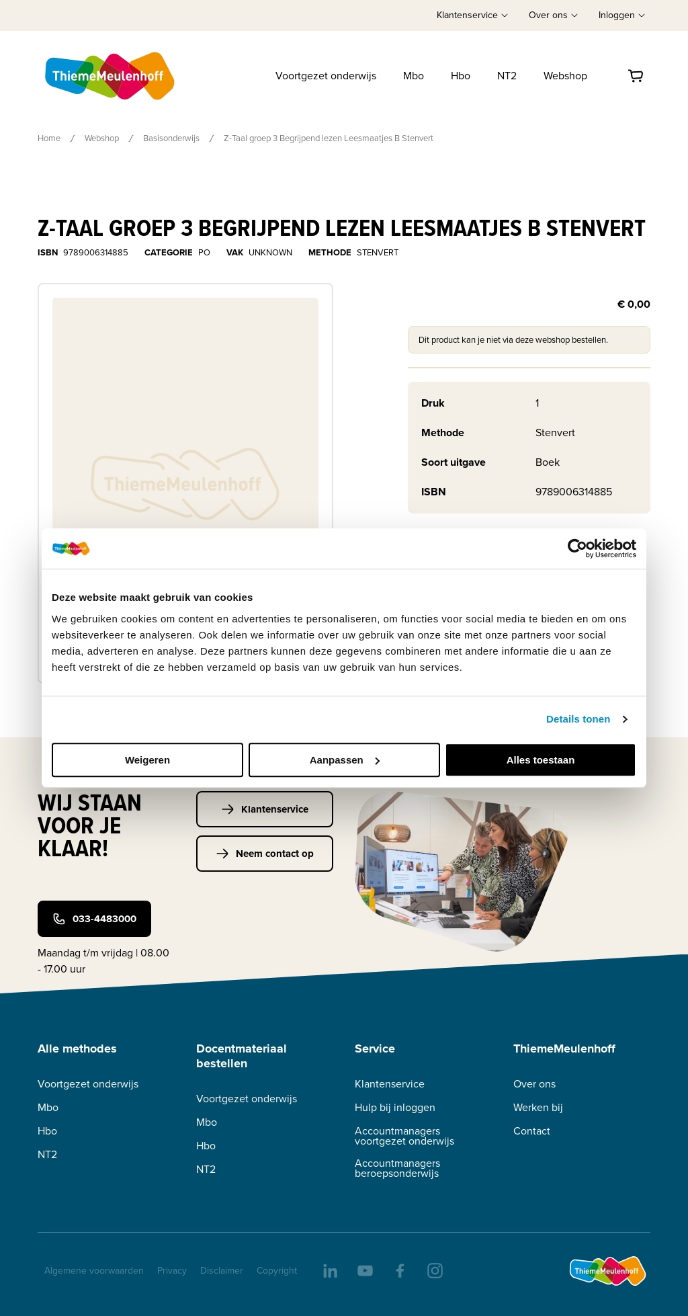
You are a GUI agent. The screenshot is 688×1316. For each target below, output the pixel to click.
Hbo (460, 75)
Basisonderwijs (171, 138)
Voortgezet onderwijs (325, 75)
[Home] (111, 76)
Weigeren (147, 760)
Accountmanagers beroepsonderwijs (397, 1168)
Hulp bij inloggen (395, 1107)
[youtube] (364, 1269)
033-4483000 (94, 918)
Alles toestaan (541, 760)
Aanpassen (345, 760)
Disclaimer (221, 1271)
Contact (531, 1131)
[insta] (434, 1269)
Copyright (277, 1271)
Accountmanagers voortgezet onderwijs (404, 1136)
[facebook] (399, 1269)
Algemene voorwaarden (94, 1271)
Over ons (534, 1084)
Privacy (172, 1271)
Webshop (565, 75)
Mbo (413, 75)
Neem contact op (265, 853)
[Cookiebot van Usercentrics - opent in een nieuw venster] (577, 548)
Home (49, 138)
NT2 (507, 75)
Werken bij (538, 1107)
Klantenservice (264, 809)
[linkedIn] (329, 1269)
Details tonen (578, 719)
